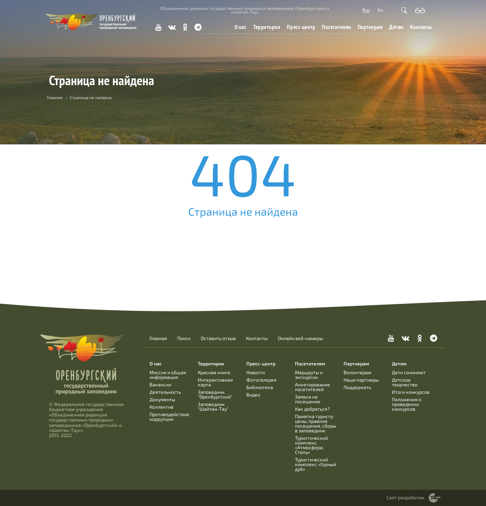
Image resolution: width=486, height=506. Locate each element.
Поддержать (357, 387)
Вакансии (160, 384)
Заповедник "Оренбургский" (215, 394)
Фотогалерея (261, 380)
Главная (54, 97)
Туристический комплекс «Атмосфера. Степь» (311, 445)
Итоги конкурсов (411, 392)
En (380, 10)
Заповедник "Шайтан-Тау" (213, 406)
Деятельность (165, 392)
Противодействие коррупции (169, 416)
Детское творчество (404, 382)
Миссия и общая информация (168, 374)
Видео (253, 394)
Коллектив (161, 407)
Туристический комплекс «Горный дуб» (315, 464)
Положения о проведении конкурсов (406, 404)
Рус (366, 10)
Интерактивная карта (215, 382)
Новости (255, 372)
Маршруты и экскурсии (309, 374)
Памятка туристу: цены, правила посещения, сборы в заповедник (315, 423)
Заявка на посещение (307, 399)
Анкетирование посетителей (312, 387)
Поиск (184, 338)
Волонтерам (357, 372)
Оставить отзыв (218, 338)
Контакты (421, 27)
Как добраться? (312, 409)
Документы (162, 399)
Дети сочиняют (409, 372)
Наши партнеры (361, 380)
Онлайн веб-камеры (300, 338)
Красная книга (214, 372)
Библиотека (259, 387)
